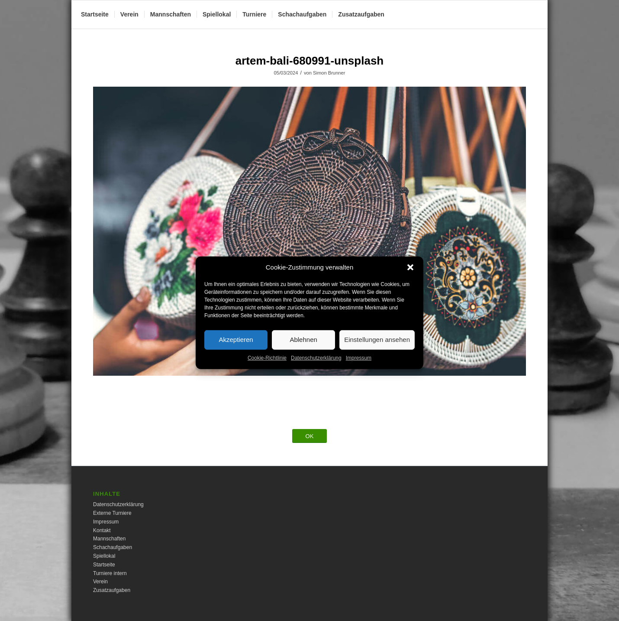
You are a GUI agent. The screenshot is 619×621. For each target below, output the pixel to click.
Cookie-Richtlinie (267, 364)
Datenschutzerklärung (316, 364)
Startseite (104, 565)
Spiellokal (104, 556)
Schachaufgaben (112, 547)
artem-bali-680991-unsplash (309, 60)
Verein (100, 582)
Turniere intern (110, 573)
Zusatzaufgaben (111, 590)
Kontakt (102, 530)
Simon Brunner (329, 72)
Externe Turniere (112, 513)
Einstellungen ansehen (377, 346)
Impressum (358, 364)
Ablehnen (303, 346)
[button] (410, 274)
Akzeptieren (236, 346)
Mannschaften (109, 539)
